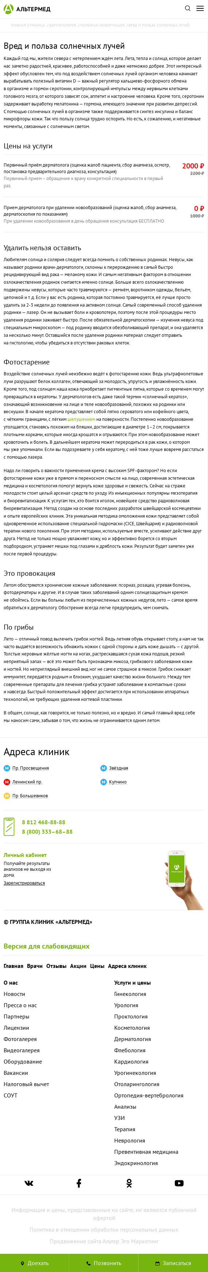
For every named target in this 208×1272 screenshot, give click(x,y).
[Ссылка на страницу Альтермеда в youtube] (179, 1185)
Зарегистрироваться (24, 883)
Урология (126, 1005)
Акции (78, 966)
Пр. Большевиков (30, 795)
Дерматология (132, 1039)
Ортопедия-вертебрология (149, 1095)
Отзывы (56, 966)
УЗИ (119, 1118)
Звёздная (118, 768)
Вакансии (16, 1073)
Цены (97, 966)
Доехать (34, 1263)
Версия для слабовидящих (47, 946)
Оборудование (23, 1061)
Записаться (173, 1263)
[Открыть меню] (200, 9)
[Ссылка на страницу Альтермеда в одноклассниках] (129, 1185)
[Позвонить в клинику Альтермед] (103, 1263)
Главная (13, 966)
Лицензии (16, 1027)
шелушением (81, 419)
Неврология (129, 1140)
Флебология (130, 1050)
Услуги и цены (132, 982)
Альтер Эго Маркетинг (131, 1241)
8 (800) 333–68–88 (47, 831)
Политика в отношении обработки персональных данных (104, 1229)
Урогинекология (135, 1073)
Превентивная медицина (146, 1152)
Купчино (118, 782)
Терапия (124, 1129)
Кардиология (131, 1061)
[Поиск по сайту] (187, 9)
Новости (14, 994)
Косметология (132, 1027)
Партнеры (17, 1016)
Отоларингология (136, 1084)
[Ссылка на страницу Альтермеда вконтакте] (28, 1185)
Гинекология (130, 994)
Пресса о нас (20, 1005)
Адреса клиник (36, 751)
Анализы (125, 1106)
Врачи (35, 966)
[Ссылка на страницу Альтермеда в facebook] (78, 1185)
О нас (11, 982)
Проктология (131, 1016)
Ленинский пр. (27, 782)
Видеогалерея (22, 1050)
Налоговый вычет (26, 1084)
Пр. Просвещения (30, 768)
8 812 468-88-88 (43, 822)
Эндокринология (136, 1163)
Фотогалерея (20, 1039)
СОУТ (11, 1095)
